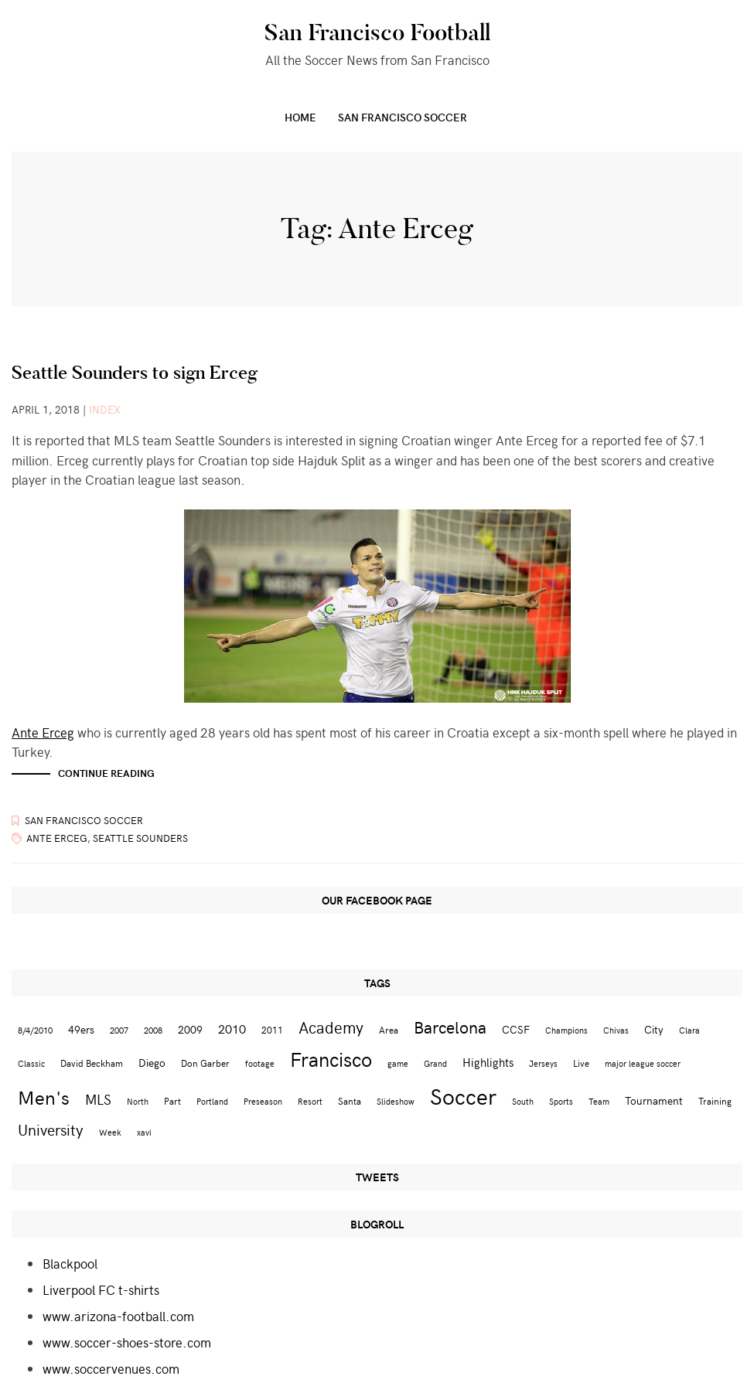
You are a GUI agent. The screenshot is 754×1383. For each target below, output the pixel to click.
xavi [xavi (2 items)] (144, 1132)
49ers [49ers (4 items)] (81, 1029)
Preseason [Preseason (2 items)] (263, 1101)
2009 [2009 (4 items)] (190, 1029)
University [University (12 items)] (51, 1129)
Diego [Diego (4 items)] (151, 1062)
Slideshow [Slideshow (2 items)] (396, 1101)
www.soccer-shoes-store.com (127, 1342)
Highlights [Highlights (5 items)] (487, 1062)
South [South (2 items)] (523, 1101)
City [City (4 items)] (654, 1029)
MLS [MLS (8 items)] (98, 1099)
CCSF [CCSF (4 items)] (516, 1029)
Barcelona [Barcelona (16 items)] (450, 1026)
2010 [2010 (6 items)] (232, 1028)
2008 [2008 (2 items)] (153, 1030)
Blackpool (70, 1263)
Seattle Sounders (140, 838)
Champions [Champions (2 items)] (566, 1030)
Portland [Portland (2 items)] (212, 1101)
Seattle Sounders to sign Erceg (135, 372)
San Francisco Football (377, 32)
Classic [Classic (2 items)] (31, 1063)
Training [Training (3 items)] (715, 1100)
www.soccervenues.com (111, 1368)
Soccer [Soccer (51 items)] (463, 1095)
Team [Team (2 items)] (599, 1101)
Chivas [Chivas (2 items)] (616, 1030)
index (105, 409)
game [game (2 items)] (397, 1063)
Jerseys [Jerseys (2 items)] (543, 1063)
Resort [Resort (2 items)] (310, 1101)
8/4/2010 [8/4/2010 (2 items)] (35, 1030)
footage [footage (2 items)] (260, 1063)
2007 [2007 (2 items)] (119, 1030)
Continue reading (106, 773)
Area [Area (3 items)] (388, 1029)
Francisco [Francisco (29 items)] (331, 1058)
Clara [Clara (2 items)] (689, 1030)
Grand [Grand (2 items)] (435, 1063)
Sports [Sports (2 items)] (561, 1101)
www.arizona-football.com (118, 1315)
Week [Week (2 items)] (110, 1132)
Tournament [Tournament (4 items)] (654, 1100)
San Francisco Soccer (402, 117)
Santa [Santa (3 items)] (349, 1100)
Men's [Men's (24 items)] (44, 1097)
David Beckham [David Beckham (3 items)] (91, 1062)
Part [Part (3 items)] (172, 1100)
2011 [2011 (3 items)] (272, 1029)
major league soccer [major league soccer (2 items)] (643, 1063)
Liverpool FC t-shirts (101, 1289)
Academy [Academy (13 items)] (331, 1027)
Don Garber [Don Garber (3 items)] (205, 1062)
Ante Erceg (43, 732)
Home (300, 117)
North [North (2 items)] (137, 1101)
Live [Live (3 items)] (581, 1062)
